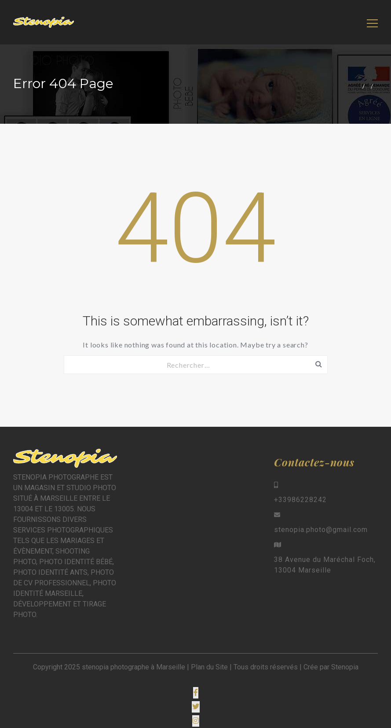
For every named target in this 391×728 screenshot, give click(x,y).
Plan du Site (209, 667)
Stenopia (344, 667)
